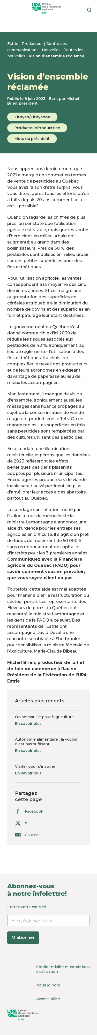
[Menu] (7, 10)
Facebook (29, 811)
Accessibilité (48, 999)
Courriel (27, 835)
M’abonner (23, 937)
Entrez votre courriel (48, 924)
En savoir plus (28, 723)
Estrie (13, 43)
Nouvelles (52, 50)
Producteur (33, 43)
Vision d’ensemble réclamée (57, 56)
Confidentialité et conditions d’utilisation (63, 969)
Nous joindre (48, 985)
